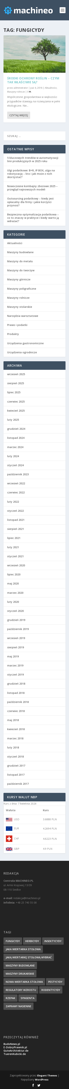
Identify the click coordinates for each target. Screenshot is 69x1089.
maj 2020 (13, 583)
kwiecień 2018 (16, 729)
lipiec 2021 (13, 538)
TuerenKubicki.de (14, 1054)
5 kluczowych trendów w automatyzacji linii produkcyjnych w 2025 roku (32, 159)
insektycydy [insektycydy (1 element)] (52, 941)
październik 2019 (18, 629)
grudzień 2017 (16, 765)
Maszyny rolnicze (16, 91)
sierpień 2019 (15, 647)
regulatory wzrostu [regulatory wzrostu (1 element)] (21, 990)
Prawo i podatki (17, 325)
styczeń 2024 (15, 465)
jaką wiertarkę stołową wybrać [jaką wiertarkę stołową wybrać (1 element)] (29, 957)
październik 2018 (18, 702)
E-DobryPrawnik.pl (15, 1047)
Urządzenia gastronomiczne (25, 343)
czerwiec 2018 (16, 711)
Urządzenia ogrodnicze (22, 352)
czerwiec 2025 (16, 401)
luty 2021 (13, 547)
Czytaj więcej (18, 115)
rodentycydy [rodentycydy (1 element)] (50, 990)
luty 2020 (13, 602)
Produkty (13, 334)
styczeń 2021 (15, 556)
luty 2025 (13, 419)
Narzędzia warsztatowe (22, 316)
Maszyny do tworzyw (20, 270)
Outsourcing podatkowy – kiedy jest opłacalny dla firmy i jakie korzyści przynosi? (30, 202)
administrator (21, 87)
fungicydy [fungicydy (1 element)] (13, 941)
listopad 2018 (15, 693)
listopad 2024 (15, 438)
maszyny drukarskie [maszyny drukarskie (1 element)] (20, 973)
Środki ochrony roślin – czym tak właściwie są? (33, 80)
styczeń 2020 (15, 611)
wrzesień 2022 (16, 483)
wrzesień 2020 (16, 565)
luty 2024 (13, 456)
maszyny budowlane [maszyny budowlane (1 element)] (20, 965)
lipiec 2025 (13, 392)
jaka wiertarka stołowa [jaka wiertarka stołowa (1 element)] (23, 949)
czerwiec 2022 (16, 492)
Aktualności (51, 87)
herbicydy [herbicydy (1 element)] (32, 941)
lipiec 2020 (13, 574)
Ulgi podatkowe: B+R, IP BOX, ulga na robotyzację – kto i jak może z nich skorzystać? (31, 174)
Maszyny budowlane (20, 252)
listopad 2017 (15, 774)
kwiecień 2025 (16, 410)
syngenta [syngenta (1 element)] (27, 998)
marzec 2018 (15, 738)
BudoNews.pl (11, 1044)
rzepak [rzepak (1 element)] (10, 998)
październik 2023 (18, 474)
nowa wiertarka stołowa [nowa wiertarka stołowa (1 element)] (24, 982)
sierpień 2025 (15, 383)
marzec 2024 (15, 447)
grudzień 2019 (16, 620)
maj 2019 (13, 656)
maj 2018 (13, 720)
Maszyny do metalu (20, 261)
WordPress (41, 1079)
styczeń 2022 (15, 510)
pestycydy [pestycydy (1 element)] (55, 982)
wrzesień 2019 (16, 638)
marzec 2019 (15, 665)
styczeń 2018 (15, 756)
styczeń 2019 (15, 674)
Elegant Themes (47, 1075)
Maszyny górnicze (18, 279)
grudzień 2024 (16, 428)
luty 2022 (13, 501)
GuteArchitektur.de (15, 1050)
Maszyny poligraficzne (21, 288)
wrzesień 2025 (16, 374)
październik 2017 (18, 783)
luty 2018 (13, 747)
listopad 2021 (15, 520)
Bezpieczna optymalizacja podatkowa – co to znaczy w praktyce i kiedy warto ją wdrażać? (33, 218)
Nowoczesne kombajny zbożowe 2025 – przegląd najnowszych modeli (32, 187)
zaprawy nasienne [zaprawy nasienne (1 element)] (18, 1006)
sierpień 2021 (15, 529)
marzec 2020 (15, 592)
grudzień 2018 (16, 683)
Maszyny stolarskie (19, 307)
